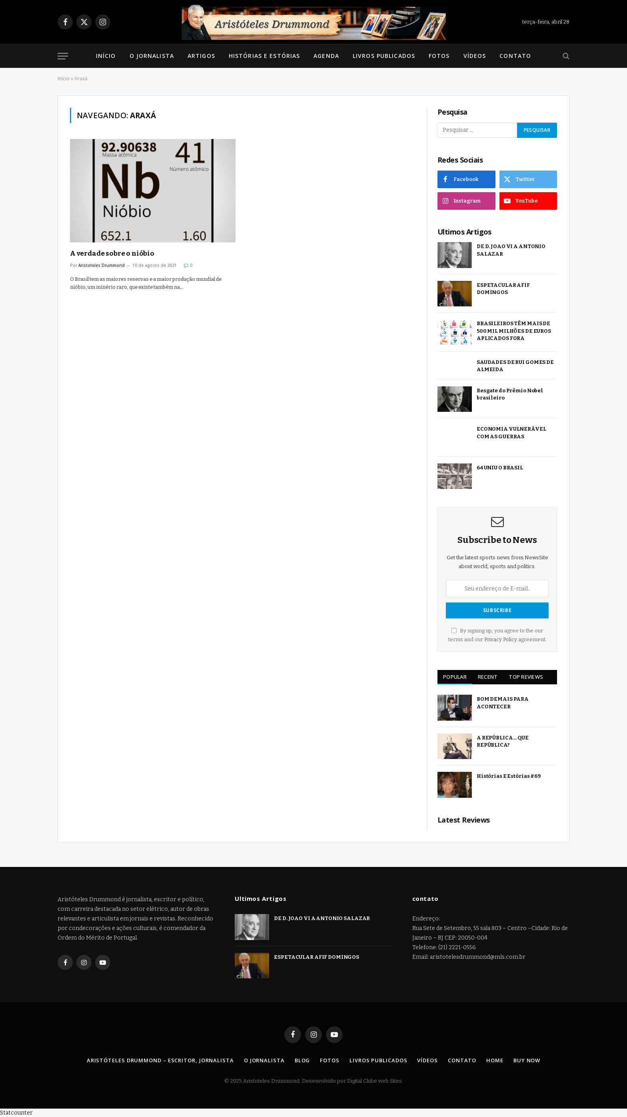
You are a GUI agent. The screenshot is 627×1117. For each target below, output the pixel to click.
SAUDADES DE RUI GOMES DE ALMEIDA (515, 366)
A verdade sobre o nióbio (112, 253)
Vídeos (474, 56)
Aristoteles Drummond (101, 265)
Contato (515, 56)
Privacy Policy (500, 639)
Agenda (326, 56)
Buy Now (526, 1060)
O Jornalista (152, 56)
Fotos (439, 56)
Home (494, 1060)
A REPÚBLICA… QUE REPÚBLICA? (503, 741)
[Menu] (63, 56)
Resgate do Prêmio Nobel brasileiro (510, 394)
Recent (488, 676)
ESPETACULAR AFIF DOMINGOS (503, 289)
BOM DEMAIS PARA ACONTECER (503, 703)
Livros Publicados (384, 56)
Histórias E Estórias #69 (509, 776)
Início (106, 56)
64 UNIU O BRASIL (500, 468)
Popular (455, 676)
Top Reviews (526, 676)
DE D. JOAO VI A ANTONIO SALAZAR (511, 250)
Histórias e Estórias (264, 56)
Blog (302, 1060)
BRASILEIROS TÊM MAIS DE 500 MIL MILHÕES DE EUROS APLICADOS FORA (514, 330)
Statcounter (16, 1112)
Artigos (201, 56)
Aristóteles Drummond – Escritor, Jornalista (160, 1060)
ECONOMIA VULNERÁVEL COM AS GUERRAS (511, 432)
